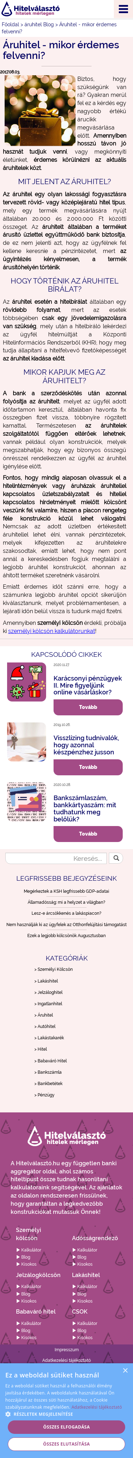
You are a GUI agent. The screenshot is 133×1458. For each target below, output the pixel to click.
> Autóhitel (44, 1026)
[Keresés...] (56, 858)
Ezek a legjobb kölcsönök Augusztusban (66, 935)
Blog (23, 1257)
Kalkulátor (28, 1250)
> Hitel (40, 1049)
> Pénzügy (44, 1095)
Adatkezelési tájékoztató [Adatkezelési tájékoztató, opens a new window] (97, 1407)
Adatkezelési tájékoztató (66, 1360)
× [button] (125, 1371)
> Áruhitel (43, 1015)
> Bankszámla (48, 1072)
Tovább (88, 707)
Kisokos (26, 1264)
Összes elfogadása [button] (66, 1427)
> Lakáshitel (46, 981)
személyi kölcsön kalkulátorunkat (51, 631)
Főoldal (10, 24)
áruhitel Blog (39, 24)
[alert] (66, 1410)
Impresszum (67, 1349)
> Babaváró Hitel (50, 1060)
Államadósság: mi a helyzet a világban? (66, 902)
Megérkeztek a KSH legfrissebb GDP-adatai (66, 891)
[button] (66, 1413)
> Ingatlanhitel (48, 1003)
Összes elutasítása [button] (66, 1444)
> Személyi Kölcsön (53, 969)
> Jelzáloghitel (48, 992)
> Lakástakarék (49, 1037)
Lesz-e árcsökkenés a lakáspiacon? (66, 913)
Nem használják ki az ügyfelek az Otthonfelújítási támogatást (66, 924)
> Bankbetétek (48, 1083)
